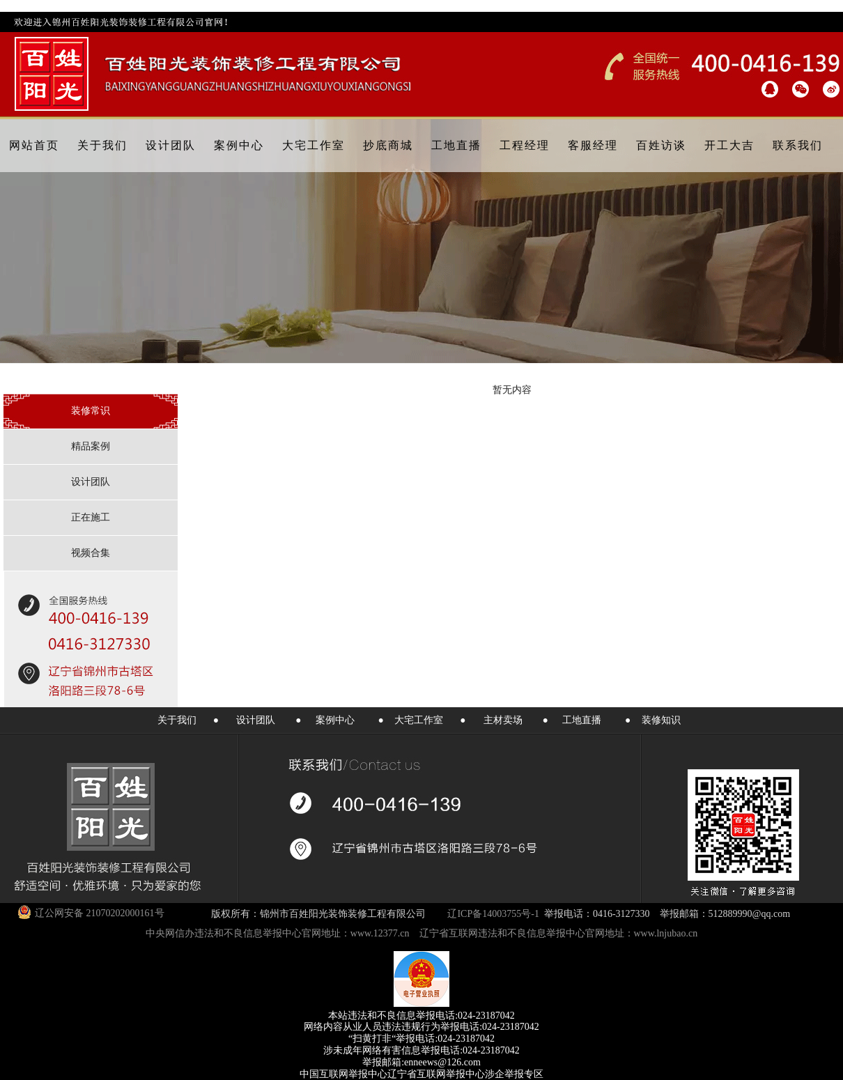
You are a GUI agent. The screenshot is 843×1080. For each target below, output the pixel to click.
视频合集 (90, 553)
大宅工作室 (313, 145)
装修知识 (661, 720)
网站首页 (34, 145)
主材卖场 (503, 720)
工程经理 (525, 145)
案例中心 (239, 145)
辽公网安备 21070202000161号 (90, 912)
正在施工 (90, 517)
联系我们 (798, 145)
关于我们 (102, 145)
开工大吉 (729, 145)
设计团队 (171, 145)
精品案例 (90, 446)
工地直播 (456, 145)
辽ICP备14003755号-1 (493, 914)
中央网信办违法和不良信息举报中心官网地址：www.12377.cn (278, 933)
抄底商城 (388, 145)
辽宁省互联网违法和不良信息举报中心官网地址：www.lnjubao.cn (558, 933)
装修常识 (90, 411)
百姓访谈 (661, 145)
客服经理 (593, 145)
